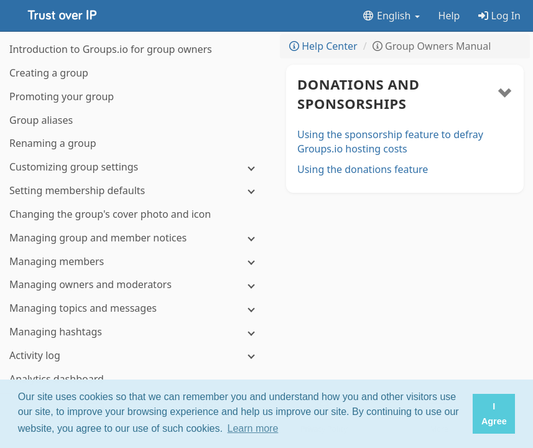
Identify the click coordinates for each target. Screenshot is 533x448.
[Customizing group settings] (137, 167)
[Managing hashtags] (137, 332)
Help (449, 15)
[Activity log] (137, 355)
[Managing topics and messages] (137, 308)
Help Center (323, 46)
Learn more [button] (253, 428)
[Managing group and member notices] (137, 238)
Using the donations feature (362, 169)
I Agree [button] (494, 413)
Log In (499, 15)
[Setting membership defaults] (137, 191)
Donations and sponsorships (358, 94)
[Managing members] (137, 262)
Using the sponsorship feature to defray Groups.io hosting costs (390, 142)
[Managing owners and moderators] (137, 285)
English (391, 15)
